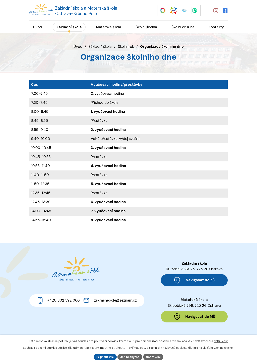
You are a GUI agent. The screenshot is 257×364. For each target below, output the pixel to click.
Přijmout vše (105, 357)
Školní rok (126, 46)
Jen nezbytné (130, 357)
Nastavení (153, 357)
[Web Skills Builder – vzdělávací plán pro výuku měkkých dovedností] (162, 10)
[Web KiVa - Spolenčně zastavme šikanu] (173, 10)
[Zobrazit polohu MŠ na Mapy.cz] (194, 317)
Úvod (77, 46)
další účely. (221, 341)
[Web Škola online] (195, 10)
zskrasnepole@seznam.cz (115, 303)
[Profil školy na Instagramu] (215, 10)
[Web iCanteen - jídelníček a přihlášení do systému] (184, 10)
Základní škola (100, 46)
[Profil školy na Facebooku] (225, 10)
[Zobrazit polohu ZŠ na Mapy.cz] (194, 280)
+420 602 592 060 (63, 303)
